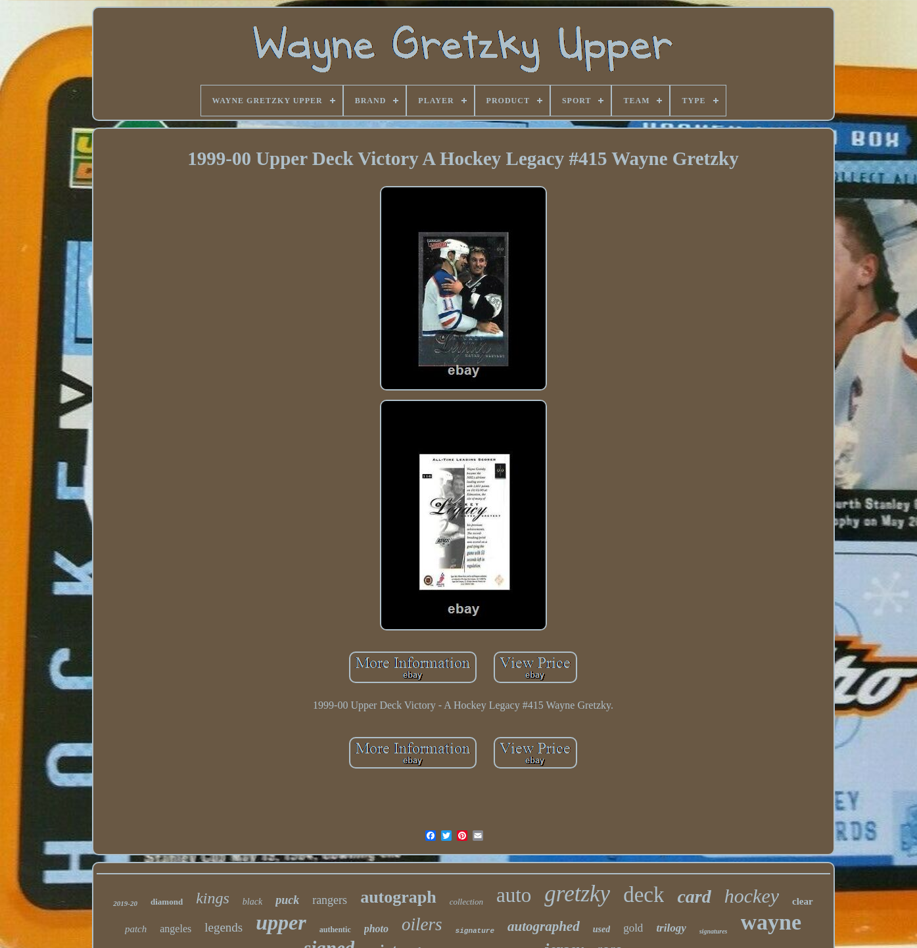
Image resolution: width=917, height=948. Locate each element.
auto (513, 895)
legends (223, 927)
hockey (751, 896)
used (601, 929)
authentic (335, 929)
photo (376, 928)
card (694, 896)
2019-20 (125, 903)
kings (212, 898)
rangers (329, 900)
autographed (543, 926)
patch (136, 929)
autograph (398, 897)
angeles (175, 928)
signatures (713, 931)
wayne (771, 922)
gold (633, 928)
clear (802, 901)
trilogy (671, 928)
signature (475, 931)
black (252, 902)
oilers (422, 924)
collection (466, 902)
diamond (167, 902)
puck (287, 900)
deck (643, 895)
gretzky (577, 894)
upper (281, 922)
